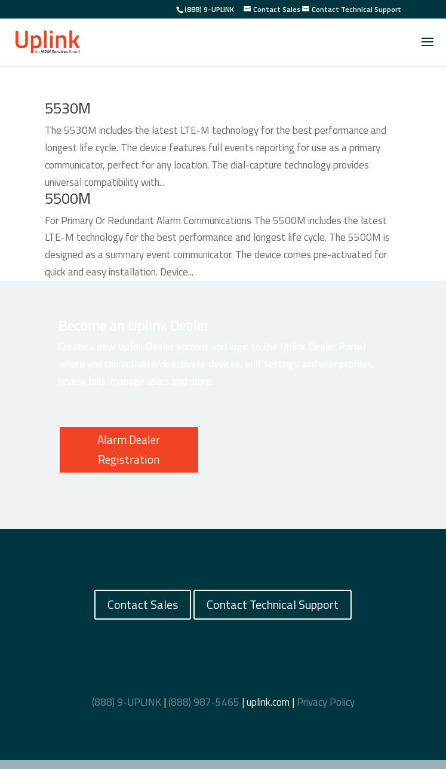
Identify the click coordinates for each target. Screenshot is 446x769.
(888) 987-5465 (203, 702)
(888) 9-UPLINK (209, 9)
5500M (68, 198)
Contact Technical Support (273, 604)
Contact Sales (142, 604)
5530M (68, 108)
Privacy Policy (326, 702)
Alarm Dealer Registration (128, 449)
